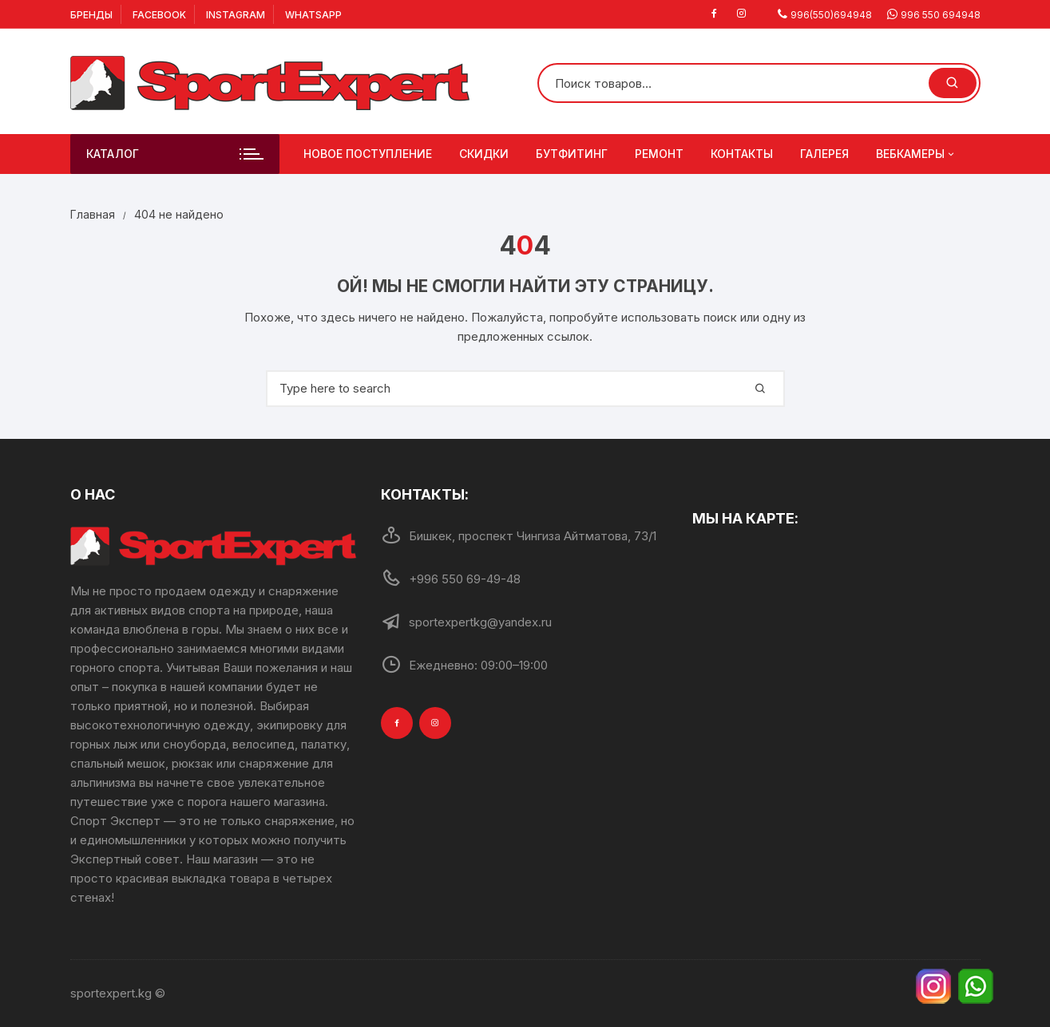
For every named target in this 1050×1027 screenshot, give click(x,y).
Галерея (824, 153)
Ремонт (659, 153)
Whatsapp (313, 15)
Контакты (742, 153)
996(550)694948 (831, 15)
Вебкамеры (916, 154)
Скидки (484, 153)
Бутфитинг (572, 153)
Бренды (91, 15)
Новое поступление (367, 153)
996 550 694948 (941, 15)
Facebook (159, 15)
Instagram (235, 15)
